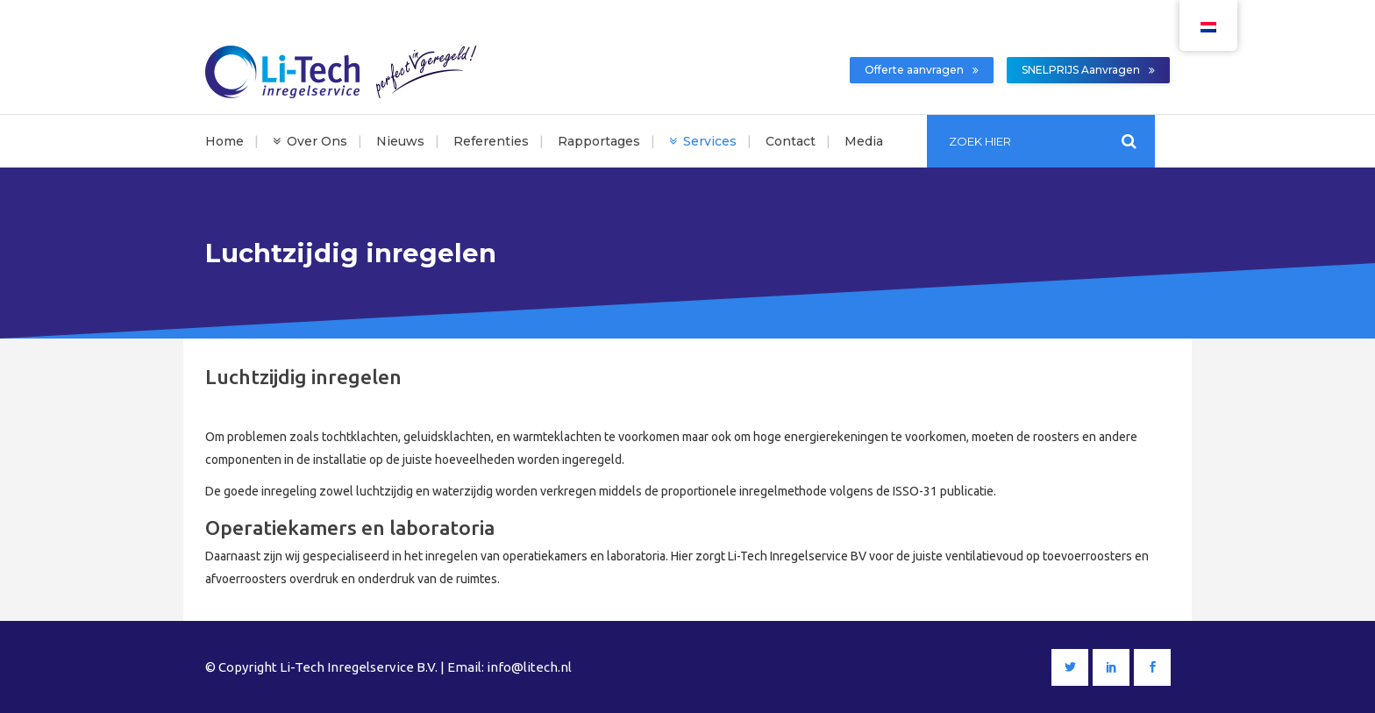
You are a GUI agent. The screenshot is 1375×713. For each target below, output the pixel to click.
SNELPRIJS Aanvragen (1088, 69)
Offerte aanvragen (922, 69)
